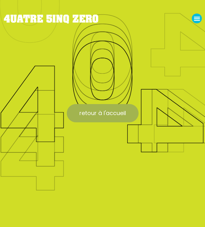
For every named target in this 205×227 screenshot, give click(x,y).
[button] (197, 19)
